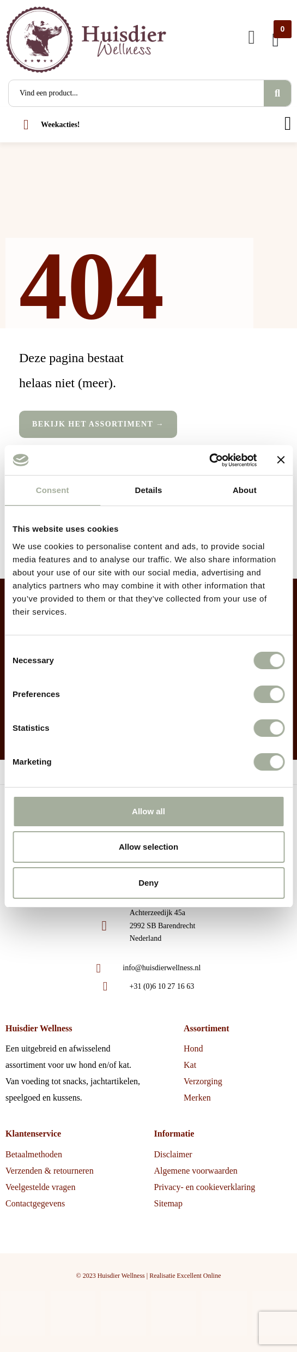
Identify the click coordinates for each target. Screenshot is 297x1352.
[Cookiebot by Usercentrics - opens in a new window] (209, 460)
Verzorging (203, 1081)
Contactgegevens (35, 1203)
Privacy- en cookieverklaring (205, 1187)
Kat (190, 1064)
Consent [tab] (52, 490)
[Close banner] (280, 460)
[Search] (277, 93)
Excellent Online (199, 1275)
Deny (148, 882)
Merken (197, 1097)
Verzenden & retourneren (49, 1170)
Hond (193, 1048)
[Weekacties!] (26, 124)
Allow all (148, 811)
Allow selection (148, 846)
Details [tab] (148, 490)
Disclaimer (173, 1154)
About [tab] (245, 490)
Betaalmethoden (33, 1154)
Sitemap (168, 1203)
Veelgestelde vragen (40, 1187)
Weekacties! (60, 125)
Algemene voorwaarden (196, 1170)
